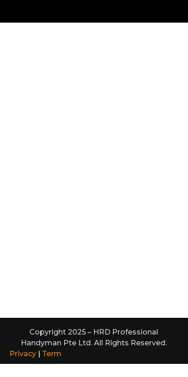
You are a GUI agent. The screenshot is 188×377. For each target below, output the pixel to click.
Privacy (22, 353)
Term (51, 353)
